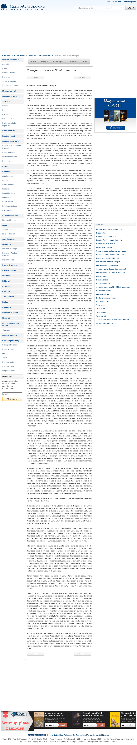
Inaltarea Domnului (91, 739)
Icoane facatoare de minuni (10, 324)
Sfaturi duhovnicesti (10, 86)
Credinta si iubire (102, 302)
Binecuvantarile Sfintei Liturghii (107, 258)
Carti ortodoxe (20, 56)
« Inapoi (35, 77)
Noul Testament (8, 234)
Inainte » (82, 77)
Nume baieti (97, 741)
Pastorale (6, 77)
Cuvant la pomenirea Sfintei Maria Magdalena (113, 287)
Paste (4, 110)
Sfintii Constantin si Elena (73, 739)
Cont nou (117, 2)
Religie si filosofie (9, 220)
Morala (5, 180)
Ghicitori (5, 353)
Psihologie (58, 62)
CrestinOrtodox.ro (7, 56)
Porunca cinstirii (102, 280)
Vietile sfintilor (8, 131)
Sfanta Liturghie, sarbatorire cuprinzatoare (111, 251)
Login (107, 2)
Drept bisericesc (8, 193)
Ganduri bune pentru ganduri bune (39, 56)
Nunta (40, 741)
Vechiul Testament (9, 230)
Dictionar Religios (9, 260)
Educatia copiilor (9, 349)
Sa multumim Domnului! (105, 323)
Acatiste (5, 64)
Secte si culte (7, 202)
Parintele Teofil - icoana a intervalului (109, 240)
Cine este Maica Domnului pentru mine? (111, 269)
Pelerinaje (6, 161)
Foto (35, 741)
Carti (33, 62)
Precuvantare (101, 233)
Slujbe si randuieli (9, 81)
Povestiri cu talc (9, 270)
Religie (5, 302)
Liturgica (5, 189)
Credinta (6, 291)
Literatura (73, 62)
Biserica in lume (8, 152)
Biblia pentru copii (9, 345)
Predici (31, 739)
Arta (85, 62)
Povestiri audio (8, 362)
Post (72, 741)
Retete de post (8, 136)
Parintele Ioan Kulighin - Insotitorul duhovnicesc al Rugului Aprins (94, 714)
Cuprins (99, 224)
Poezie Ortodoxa (9, 265)
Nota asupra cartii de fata (105, 244)
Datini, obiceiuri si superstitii (9, 124)
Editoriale (6, 281)
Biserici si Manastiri (10, 141)
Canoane (6, 330)
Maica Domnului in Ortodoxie (107, 265)
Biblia (4, 225)
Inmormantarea (80, 741)
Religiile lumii (7, 210)
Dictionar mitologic (9, 249)
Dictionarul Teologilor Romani (10, 254)
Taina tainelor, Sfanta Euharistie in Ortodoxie (112, 320)
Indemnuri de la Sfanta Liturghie (108, 262)
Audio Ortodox (8, 297)
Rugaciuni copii (8, 371)
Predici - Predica (9, 73)
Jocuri (4, 358)
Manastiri (65, 741)
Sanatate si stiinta (10, 216)
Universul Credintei (10, 60)
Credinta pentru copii (11, 341)
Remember (7, 307)
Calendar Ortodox (10, 96)
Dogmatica (6, 197)
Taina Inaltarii (101, 316)
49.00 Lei (50, 725)
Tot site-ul (109, 8)
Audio (30, 741)
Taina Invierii (101, 312)
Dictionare (6, 244)
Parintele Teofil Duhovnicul (106, 237)
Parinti (5, 166)
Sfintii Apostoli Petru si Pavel (109, 739)
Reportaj (6, 318)
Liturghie (6, 286)
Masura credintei (102, 294)
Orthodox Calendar (110, 741)
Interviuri (6, 276)
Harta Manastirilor (9, 157)
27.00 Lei (88, 725)
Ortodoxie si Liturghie (104, 247)
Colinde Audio (7, 119)
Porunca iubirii (101, 276)
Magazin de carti (9, 91)
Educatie (6, 172)
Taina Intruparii (101, 305)
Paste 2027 (7, 739)
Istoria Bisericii (8, 185)
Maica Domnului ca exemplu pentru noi (110, 273)
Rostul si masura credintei (105, 298)
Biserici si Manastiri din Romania (11, 147)
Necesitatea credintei (104, 291)
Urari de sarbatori (9, 335)
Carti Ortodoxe (8, 239)
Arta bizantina (7, 176)
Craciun (5, 106)
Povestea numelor (10, 313)
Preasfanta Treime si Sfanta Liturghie (110, 255)
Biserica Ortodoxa (9, 206)
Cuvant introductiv (103, 283)
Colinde (5, 114)
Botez (46, 741)
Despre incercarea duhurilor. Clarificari (53, 714)
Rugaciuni (6, 68)
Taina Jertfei (100, 309)
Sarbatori (6, 101)
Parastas (53, 741)
